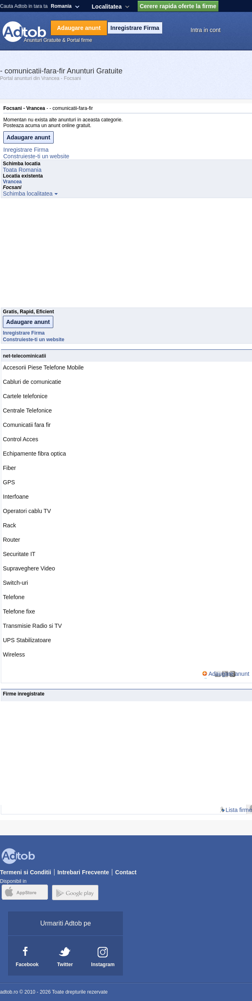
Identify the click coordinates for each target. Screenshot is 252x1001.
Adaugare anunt (79, 28)
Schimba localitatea (27, 193)
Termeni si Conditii (25, 872)
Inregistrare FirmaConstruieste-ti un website (36, 153)
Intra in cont (205, 30)
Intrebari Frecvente (83, 872)
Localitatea (107, 6)
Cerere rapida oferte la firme (178, 6)
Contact (125, 872)
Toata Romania (22, 169)
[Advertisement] (126, 255)
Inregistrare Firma (135, 28)
